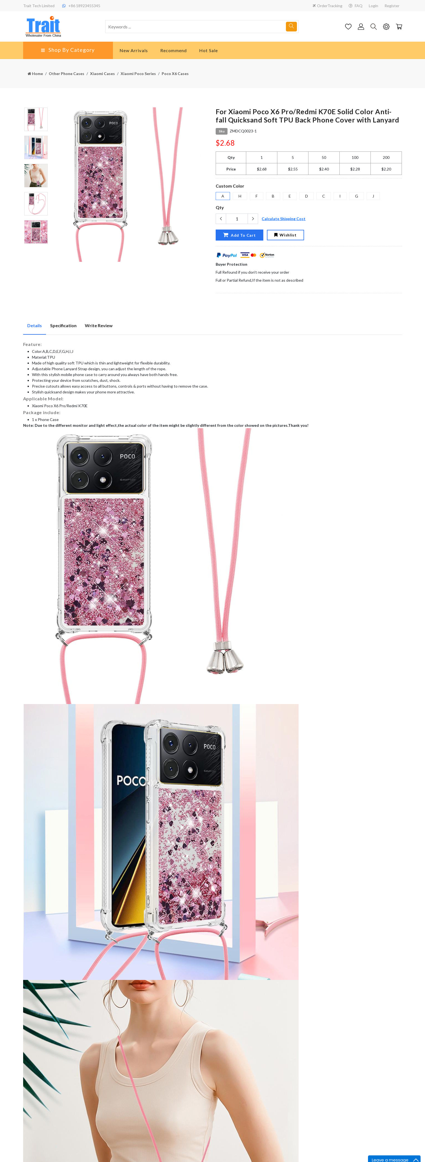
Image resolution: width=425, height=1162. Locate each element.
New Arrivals (134, 50)
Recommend (173, 50)
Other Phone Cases (66, 73)
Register (392, 5)
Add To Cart (239, 235)
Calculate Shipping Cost (283, 218)
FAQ (355, 5)
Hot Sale (208, 50)
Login (373, 5)
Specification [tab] (63, 325)
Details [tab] (34, 325)
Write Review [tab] (99, 325)
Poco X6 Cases (175, 73)
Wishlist (285, 235)
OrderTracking (327, 5)
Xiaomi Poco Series (138, 73)
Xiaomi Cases (102, 73)
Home (35, 73)
